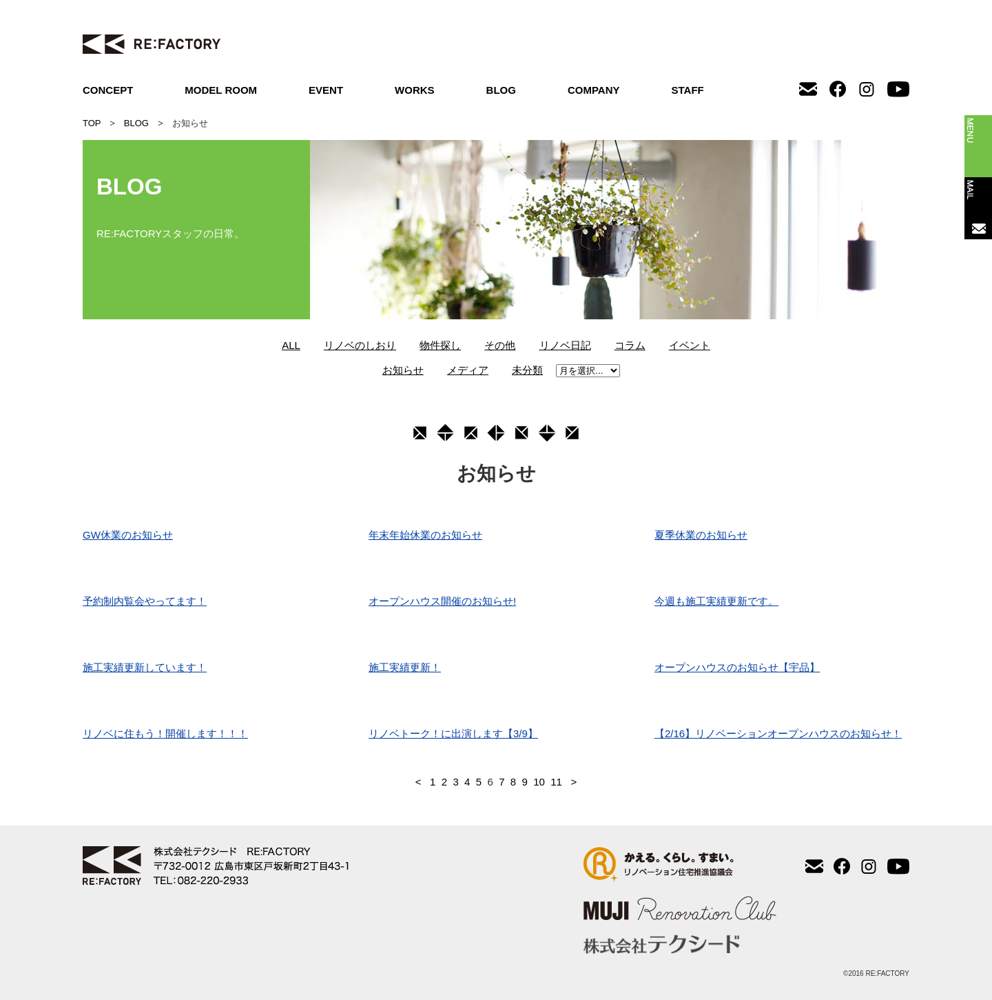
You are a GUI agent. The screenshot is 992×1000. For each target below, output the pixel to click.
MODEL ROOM (221, 90)
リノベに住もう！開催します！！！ (165, 733)
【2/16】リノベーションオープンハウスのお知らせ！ (778, 733)
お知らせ (403, 370)
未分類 (527, 370)
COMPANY (594, 90)
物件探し (440, 345)
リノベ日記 (565, 345)
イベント (689, 345)
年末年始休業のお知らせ (425, 535)
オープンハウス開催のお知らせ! (442, 601)
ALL (291, 345)
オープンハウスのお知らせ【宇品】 (737, 667)
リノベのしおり (360, 345)
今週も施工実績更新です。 (716, 601)
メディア (467, 370)
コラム (629, 345)
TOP (92, 123)
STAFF (688, 90)
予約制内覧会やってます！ (145, 601)
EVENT (326, 90)
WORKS (415, 90)
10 (539, 782)
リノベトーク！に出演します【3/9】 (453, 733)
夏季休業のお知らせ (700, 535)
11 (556, 782)
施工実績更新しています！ (145, 667)
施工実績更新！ (405, 667)
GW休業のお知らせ (128, 535)
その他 (499, 345)
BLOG (501, 90)
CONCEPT (108, 90)
